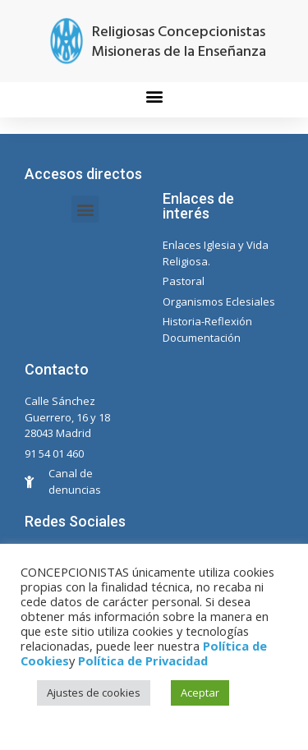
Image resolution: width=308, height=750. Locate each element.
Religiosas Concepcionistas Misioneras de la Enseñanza (178, 42)
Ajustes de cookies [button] (93, 692)
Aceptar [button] (200, 692)
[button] (154, 95)
